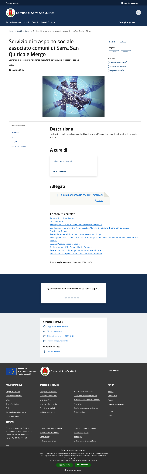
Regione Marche (12, 3)
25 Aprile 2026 (56, 221)
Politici (8, 408)
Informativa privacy (81, 432)
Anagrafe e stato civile (48, 391)
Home (11, 31)
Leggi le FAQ (45, 436)
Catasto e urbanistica (48, 408)
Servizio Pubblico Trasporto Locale (65, 243)
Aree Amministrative (14, 395)
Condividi (113, 42)
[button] (73, 470)
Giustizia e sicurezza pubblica (85, 395)
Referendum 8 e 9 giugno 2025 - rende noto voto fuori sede (76, 253)
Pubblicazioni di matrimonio (62, 218)
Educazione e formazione (83, 391)
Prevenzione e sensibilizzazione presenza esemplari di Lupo (75, 234)
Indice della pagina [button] (18, 125)
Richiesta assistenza (48, 440)
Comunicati (112, 395)
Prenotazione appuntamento (51, 428)
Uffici (8, 399)
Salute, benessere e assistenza (86, 408)
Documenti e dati (12, 416)
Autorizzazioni (79, 412)
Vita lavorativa (45, 399)
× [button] (144, 449)
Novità (19, 31)
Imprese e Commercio (48, 404)
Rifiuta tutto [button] (82, 465)
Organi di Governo (13, 391)
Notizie (110, 391)
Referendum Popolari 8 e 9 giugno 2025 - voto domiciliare (75, 250)
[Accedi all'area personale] (129, 3)
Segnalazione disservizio (49, 432)
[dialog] (73, 460)
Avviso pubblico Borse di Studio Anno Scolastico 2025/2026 (76, 224)
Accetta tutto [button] (64, 465)
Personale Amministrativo (16, 412)
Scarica (98, 200)
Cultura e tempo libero (48, 395)
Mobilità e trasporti (47, 412)
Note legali (78, 436)
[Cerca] (138, 12)
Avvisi (27, 31)
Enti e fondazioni (12, 404)
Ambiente (78, 403)
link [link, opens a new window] (95, 460)
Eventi (110, 415)
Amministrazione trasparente (85, 428)
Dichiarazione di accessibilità (85, 440)
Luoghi (110, 411)
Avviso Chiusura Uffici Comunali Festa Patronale (71, 247)
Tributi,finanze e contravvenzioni (87, 399)
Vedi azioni (125, 42)
